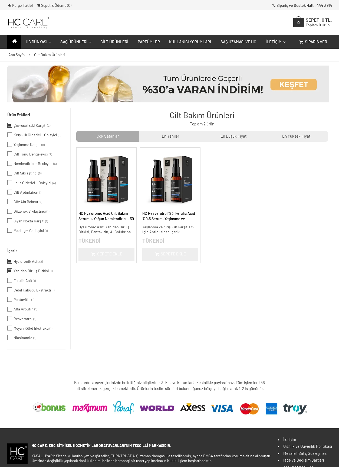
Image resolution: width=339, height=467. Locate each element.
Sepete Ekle (106, 254)
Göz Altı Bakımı (24, 201)
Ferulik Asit (21, 280)
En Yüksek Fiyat (296, 136)
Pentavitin (20, 299)
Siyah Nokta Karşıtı (27, 220)
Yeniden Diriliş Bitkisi (29, 270)
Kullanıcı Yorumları (190, 42)
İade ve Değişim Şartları (303, 460)
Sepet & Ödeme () (53, 6)
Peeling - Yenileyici (27, 230)
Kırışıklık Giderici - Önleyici (34, 134)
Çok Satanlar (108, 136)
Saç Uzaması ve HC (238, 42)
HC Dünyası (38, 42)
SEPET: (319, 22)
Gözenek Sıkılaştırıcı (28, 211)
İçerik (12, 251)
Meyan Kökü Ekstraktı (29, 328)
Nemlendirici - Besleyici (32, 163)
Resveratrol (21, 318)
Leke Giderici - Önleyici (31, 182)
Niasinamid (21, 337)
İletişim (275, 42)
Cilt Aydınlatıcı (24, 192)
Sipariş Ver (313, 42)
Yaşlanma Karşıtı (26, 144)
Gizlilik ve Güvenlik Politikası (307, 447)
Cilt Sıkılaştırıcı (24, 173)
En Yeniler (170, 136)
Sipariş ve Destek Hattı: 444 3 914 (301, 6)
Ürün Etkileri (18, 115)
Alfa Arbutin (22, 309)
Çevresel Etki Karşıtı (28, 125)
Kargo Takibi (20, 6)
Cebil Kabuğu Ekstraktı (30, 289)
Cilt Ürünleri (114, 42)
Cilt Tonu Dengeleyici (29, 153)
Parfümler (149, 42)
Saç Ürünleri (75, 42)
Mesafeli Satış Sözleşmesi (305, 454)
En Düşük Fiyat (233, 136)
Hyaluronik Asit (25, 261)
